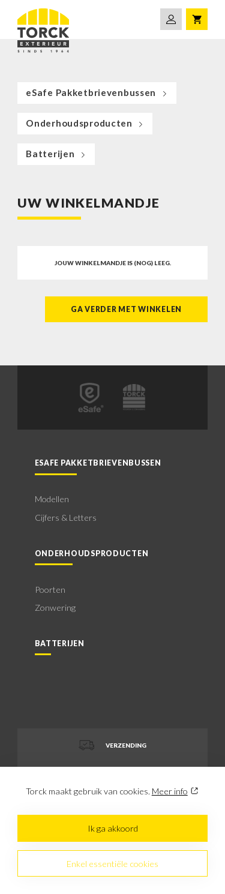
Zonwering (55, 607)
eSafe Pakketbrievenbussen (97, 92)
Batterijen (57, 153)
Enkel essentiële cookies (112, 864)
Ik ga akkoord (113, 828)
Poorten (50, 589)
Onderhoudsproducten (85, 123)
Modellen (52, 499)
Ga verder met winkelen (126, 309)
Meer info (170, 791)
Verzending (112, 745)
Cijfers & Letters (66, 517)
